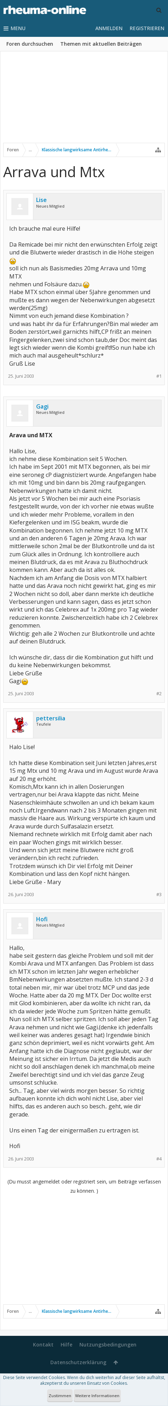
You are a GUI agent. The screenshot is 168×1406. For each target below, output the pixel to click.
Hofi (41, 919)
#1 (159, 376)
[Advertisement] (84, 101)
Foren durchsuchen (29, 43)
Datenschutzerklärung (78, 1362)
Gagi (42, 406)
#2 (159, 694)
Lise (41, 199)
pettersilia (50, 718)
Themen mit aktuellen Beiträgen (101, 43)
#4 (159, 1159)
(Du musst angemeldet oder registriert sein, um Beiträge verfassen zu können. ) (84, 1186)
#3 (159, 895)
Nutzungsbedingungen (107, 1344)
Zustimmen (60, 1395)
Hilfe (66, 1344)
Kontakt (43, 1344)
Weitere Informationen (97, 1395)
